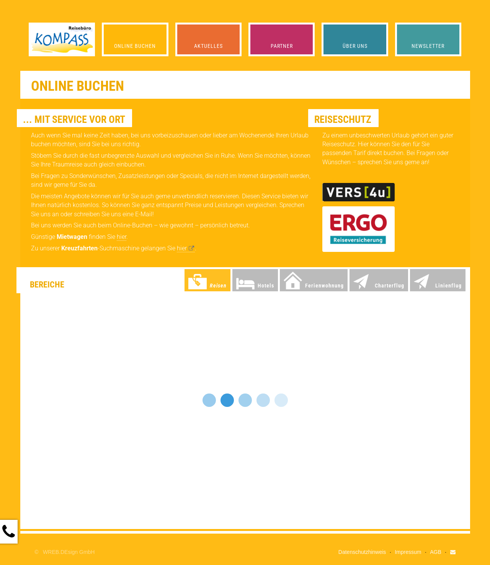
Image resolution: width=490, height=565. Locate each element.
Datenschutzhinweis (362, 552)
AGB (435, 552)
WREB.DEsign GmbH (69, 552)
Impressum (408, 552)
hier (121, 236)
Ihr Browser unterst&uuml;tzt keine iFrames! (245, 411)
